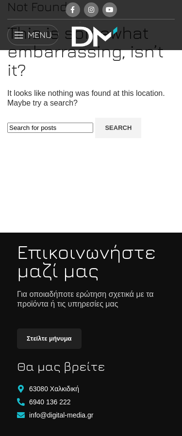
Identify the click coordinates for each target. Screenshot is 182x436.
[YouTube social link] (109, 9)
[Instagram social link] (91, 9)
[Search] (50, 128)
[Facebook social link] (73, 9)
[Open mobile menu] (33, 35)
